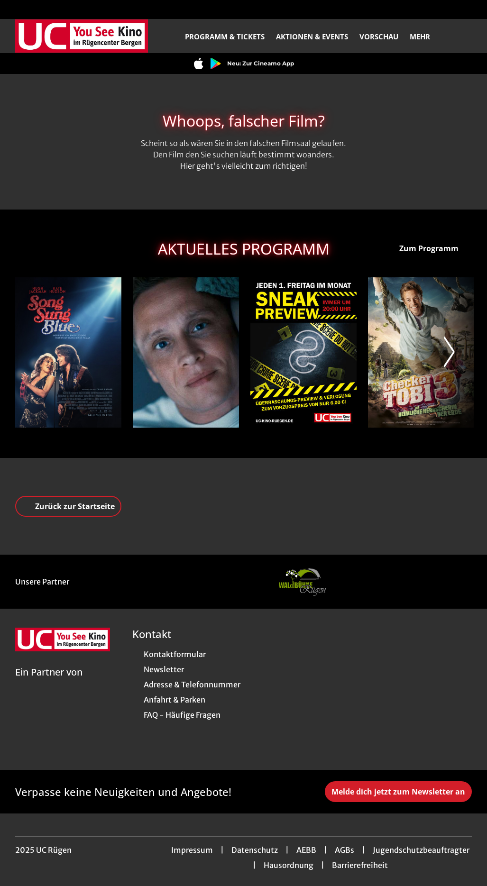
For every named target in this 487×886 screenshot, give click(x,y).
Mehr (425, 36)
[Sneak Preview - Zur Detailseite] (303, 352)
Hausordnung (288, 865)
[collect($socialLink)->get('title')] (17, 9)
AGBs (344, 850)
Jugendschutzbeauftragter (421, 850)
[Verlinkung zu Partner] (302, 581)
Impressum (192, 850)
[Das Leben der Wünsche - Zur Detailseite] (186, 352)
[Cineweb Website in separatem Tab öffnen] (49, 684)
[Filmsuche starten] (462, 36)
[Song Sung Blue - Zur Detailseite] (68, 352)
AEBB (306, 850)
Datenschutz (254, 850)
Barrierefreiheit (360, 865)
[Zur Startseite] (81, 36)
